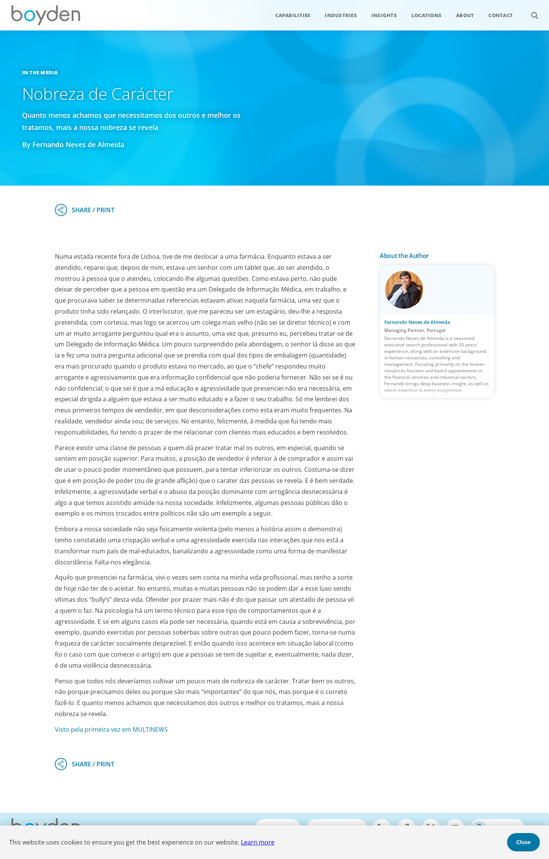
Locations (426, 15)
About (465, 15)
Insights (384, 15)
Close (523, 842)
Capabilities (292, 15)
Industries (341, 15)
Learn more (257, 842)
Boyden (46, 15)
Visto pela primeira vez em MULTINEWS (111, 729)
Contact (500, 15)
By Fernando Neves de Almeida (73, 144)
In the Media (40, 72)
